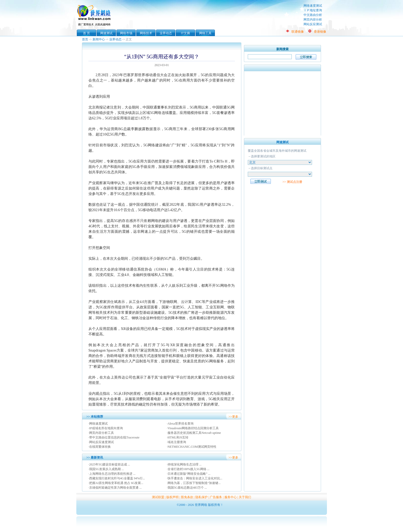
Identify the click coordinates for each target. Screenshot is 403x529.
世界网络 (95, 15)
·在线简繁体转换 (99, 447)
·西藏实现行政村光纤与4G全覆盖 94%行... (116, 478)
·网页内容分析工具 (101, 433)
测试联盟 (158, 497)
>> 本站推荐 (94, 416)
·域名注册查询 (176, 442)
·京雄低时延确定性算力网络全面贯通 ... (115, 487)
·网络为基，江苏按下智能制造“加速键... (194, 483)
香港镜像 (320, 31)
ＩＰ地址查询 (313, 10)
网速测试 (106, 33)
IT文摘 (185, 33)
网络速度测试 (313, 5)
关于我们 (245, 497)
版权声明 (172, 497)
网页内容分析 (313, 19)
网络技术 (146, 33)
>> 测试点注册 (292, 182)
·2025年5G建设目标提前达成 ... (109, 464)
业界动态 (166, 33)
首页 (85, 39)
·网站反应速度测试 (101, 442)
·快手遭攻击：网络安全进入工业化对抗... (194, 478)
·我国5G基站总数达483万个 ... (187, 487)
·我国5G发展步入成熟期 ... (106, 469)
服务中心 (230, 497)
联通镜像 (297, 31)
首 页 (86, 33)
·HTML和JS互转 (177, 437)
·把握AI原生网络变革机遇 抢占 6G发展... (115, 483)
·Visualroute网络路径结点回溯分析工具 (193, 428)
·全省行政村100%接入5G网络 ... (188, 469)
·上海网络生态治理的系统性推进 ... (111, 474)
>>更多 (233, 416)
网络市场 (126, 33)
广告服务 (216, 497)
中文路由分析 (313, 15)
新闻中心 (99, 39)
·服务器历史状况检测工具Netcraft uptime (194, 433)
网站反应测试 (313, 24)
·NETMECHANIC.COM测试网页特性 (191, 447)
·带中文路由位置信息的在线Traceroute (114, 437)
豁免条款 (187, 497)
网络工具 (205, 33)
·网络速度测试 (98, 423)
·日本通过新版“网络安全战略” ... (188, 474)
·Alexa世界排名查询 (180, 423)
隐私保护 (201, 497)
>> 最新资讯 (94, 457)
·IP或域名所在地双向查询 (105, 428)
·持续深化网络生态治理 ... (184, 464)
